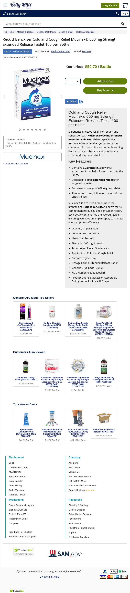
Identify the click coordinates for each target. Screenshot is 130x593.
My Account (14, 472)
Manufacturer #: (12, 57)
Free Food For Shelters (20, 532)
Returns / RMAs (17, 494)
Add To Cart (105, 81)
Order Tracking (16, 490)
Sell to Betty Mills (77, 481)
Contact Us (74, 472)
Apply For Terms (17, 476)
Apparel (72, 532)
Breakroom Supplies (79, 537)
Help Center (74, 467)
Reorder (110, 5)
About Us (73, 463)
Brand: (77, 51)
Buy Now (105, 90)
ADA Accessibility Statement (82, 485)
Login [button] (125, 13)
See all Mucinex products (15, 163)
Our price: (74, 66)
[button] (117, 13)
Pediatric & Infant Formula (81, 528)
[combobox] (73, 81)
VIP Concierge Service (80, 476)
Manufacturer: (42, 51)
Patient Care (75, 518)
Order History (15, 485)
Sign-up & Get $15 (18, 510)
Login (11, 463)
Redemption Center (18, 518)
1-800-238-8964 (24, 143)
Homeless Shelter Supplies (22, 536)
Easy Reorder (16, 481)
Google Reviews (77, 490)
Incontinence (75, 523)
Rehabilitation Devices (80, 514)
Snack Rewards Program (21, 505)
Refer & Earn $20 (17, 514)
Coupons (13, 523)
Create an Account (18, 467)
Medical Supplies (77, 510)
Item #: (8, 51)
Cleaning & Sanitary (78, 505)
